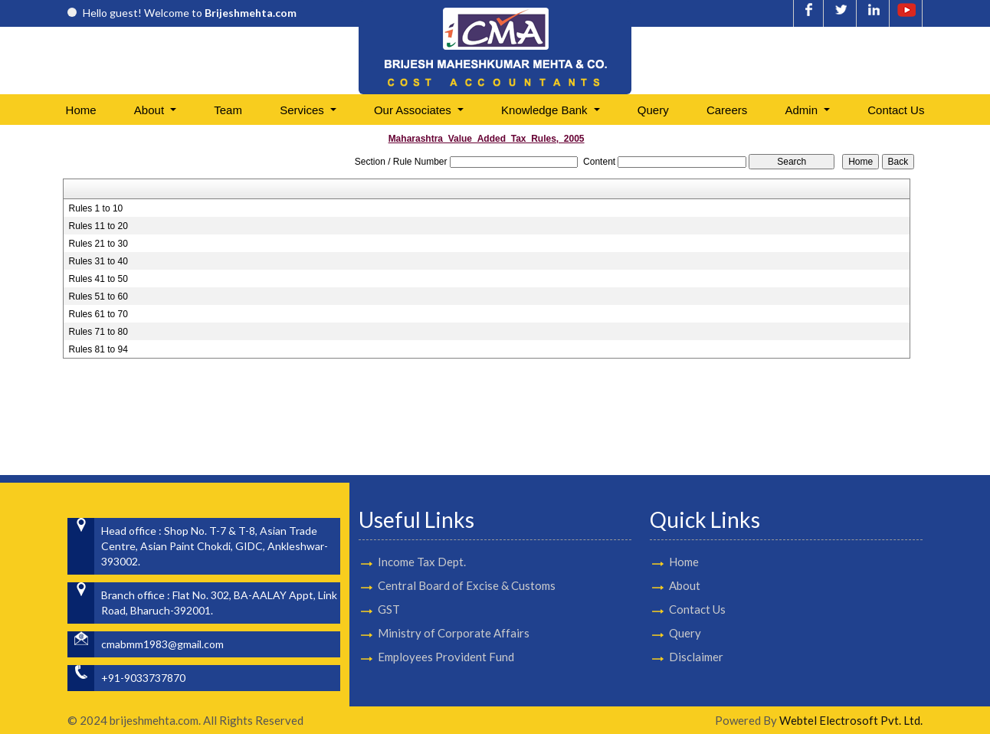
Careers (726, 109)
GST (389, 591)
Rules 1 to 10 (96, 208)
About (667, 585)
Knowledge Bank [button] (546, 109)
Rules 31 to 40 (98, 261)
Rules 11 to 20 (98, 226)
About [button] (150, 109)
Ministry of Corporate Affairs (453, 614)
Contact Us (895, 109)
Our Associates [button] (414, 109)
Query (653, 109)
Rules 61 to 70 (98, 314)
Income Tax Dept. (422, 543)
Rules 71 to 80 (98, 331)
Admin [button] (803, 109)
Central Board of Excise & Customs (467, 567)
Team (228, 109)
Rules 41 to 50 (98, 279)
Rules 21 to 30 (98, 243)
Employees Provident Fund (446, 638)
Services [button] (303, 109)
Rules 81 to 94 (98, 349)
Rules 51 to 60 (98, 296)
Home (81, 109)
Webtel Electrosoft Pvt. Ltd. (851, 720)
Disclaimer (678, 657)
